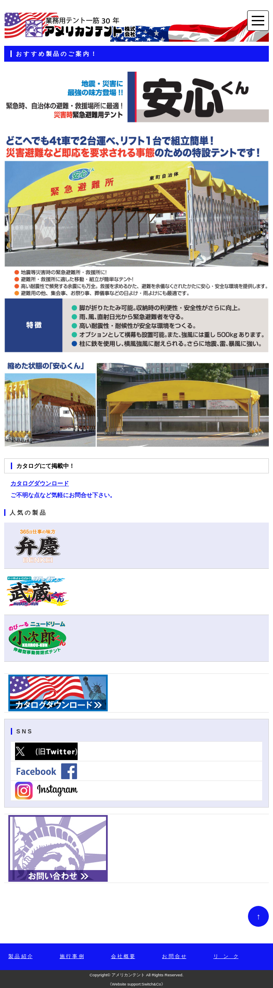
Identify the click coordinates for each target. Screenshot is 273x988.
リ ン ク (225, 956)
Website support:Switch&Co (136, 984)
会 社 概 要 (123, 956)
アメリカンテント (128, 975)
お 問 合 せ (174, 956)
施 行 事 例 (72, 956)
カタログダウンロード (39, 483)
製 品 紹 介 (20, 956)
